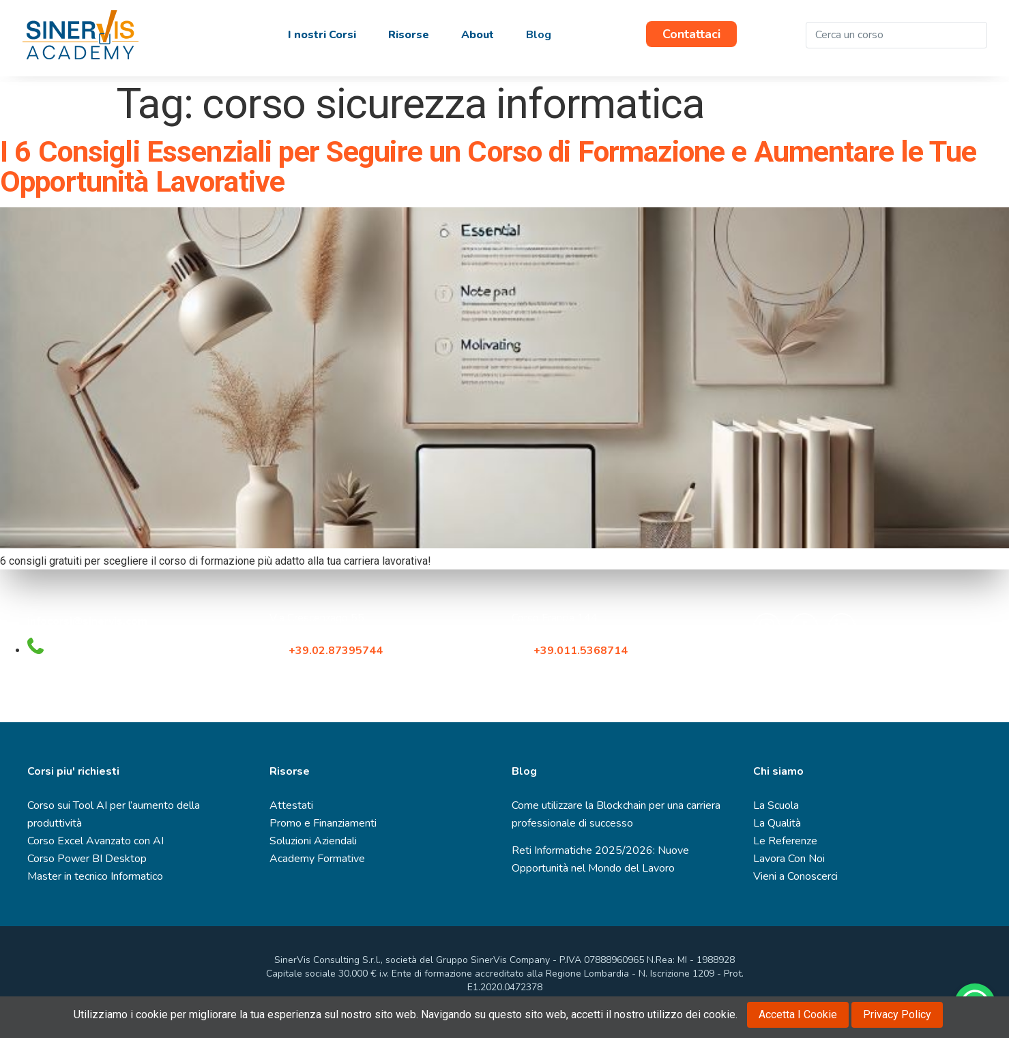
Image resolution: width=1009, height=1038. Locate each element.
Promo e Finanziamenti (323, 823)
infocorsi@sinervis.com (87, 621)
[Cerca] (973, 35)
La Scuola (776, 805)
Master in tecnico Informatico (95, 876)
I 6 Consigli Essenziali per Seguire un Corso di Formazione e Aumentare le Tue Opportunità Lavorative (488, 166)
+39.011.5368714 (583, 650)
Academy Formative (317, 858)
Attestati (291, 805)
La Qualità (777, 823)
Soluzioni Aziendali (313, 840)
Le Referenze (785, 840)
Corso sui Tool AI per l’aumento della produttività (113, 814)
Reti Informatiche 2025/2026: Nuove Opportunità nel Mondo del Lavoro (600, 859)
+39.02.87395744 (336, 650)
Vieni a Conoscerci (795, 876)
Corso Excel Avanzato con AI (95, 840)
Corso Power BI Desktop (87, 858)
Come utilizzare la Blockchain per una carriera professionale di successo (616, 814)
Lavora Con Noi (789, 858)
